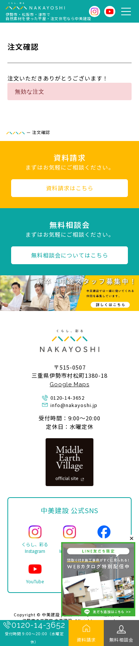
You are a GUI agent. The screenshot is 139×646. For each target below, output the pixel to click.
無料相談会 (121, 639)
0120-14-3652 (38, 625)
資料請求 (86, 639)
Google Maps (69, 384)
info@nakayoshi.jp (73, 405)
